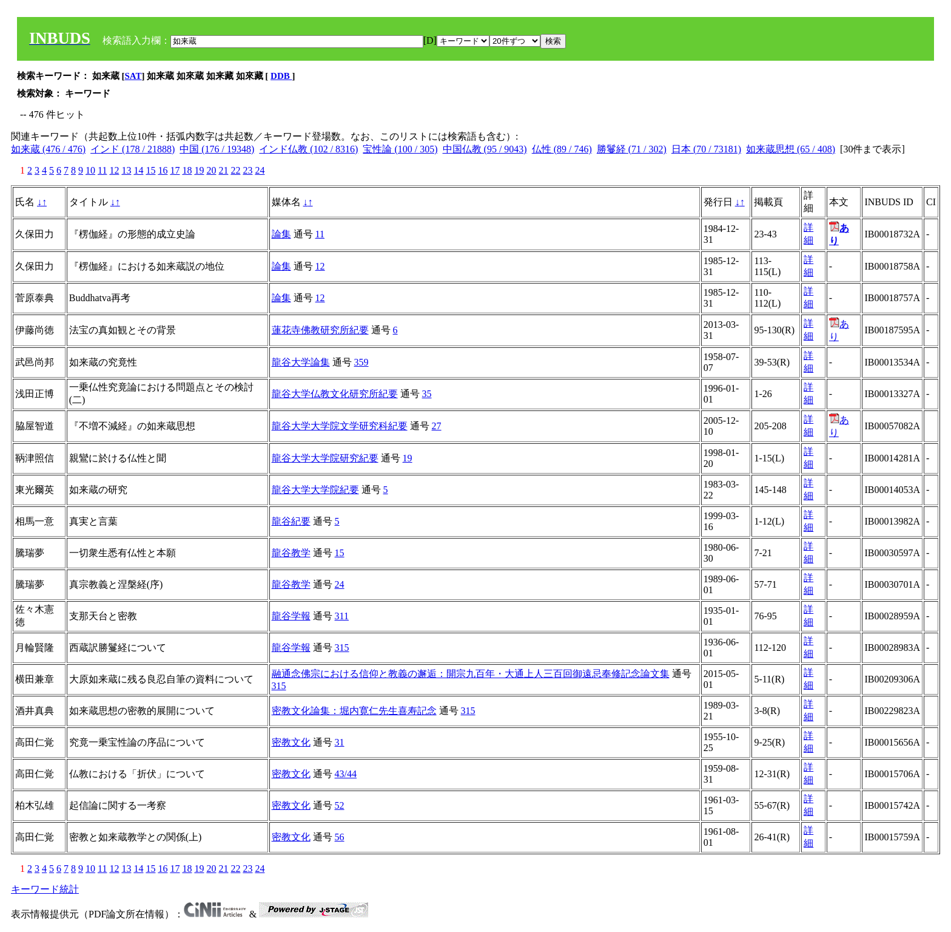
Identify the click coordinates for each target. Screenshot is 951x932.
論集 (281, 234)
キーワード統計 (45, 889)
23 (247, 170)
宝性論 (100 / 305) (400, 149)
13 (126, 170)
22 (235, 170)
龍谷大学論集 (301, 362)
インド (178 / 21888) (132, 149)
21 (223, 170)
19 (199, 170)
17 (175, 170)
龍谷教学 (291, 553)
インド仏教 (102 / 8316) (308, 149)
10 (90, 170)
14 (138, 170)
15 (150, 170)
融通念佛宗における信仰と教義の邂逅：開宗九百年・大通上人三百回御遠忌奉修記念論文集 (471, 673)
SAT (133, 76)
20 (211, 170)
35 (427, 394)
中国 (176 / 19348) (217, 149)
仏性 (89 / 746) (562, 149)
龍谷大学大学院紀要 (315, 490)
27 (437, 426)
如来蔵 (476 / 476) (48, 149)
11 (102, 170)
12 (114, 170)
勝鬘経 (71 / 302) (632, 149)
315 (342, 647)
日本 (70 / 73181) (706, 149)
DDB (281, 76)
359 (361, 362)
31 (339, 742)
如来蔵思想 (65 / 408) (790, 149)
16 (162, 170)
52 (339, 805)
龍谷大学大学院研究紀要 (325, 458)
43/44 (346, 774)
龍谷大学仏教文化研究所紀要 (335, 394)
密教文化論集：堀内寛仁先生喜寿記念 (354, 711)
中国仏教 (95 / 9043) (485, 149)
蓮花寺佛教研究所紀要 (320, 330)
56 (339, 837)
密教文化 (291, 742)
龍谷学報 (291, 616)
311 (342, 616)
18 (187, 170)
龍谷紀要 (291, 521)
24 (259, 170)
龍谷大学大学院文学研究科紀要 (340, 426)
